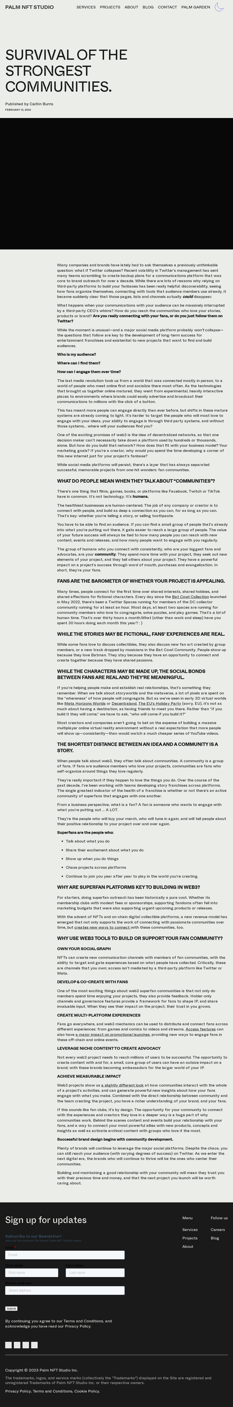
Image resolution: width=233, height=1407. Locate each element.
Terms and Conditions (83, 1321)
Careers (218, 1229)
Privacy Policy (77, 1326)
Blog (148, 7)
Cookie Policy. (87, 1391)
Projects (110, 7)
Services (86, 7)
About (131, 7)
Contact (167, 7)
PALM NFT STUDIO (29, 7)
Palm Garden (195, 7)
